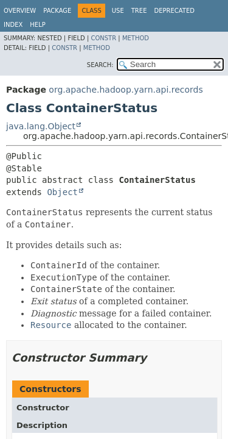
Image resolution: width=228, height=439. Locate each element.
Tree (139, 10)
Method (135, 38)
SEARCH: (100, 65)
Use (118, 10)
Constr (103, 38)
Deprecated (174, 10)
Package (57, 10)
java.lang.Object (40, 126)
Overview (20, 10)
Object (62, 192)
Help (37, 24)
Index (13, 24)
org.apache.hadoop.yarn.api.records (125, 90)
